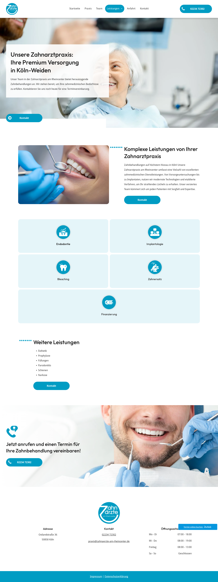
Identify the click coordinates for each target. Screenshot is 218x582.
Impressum (96, 576)
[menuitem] (75, 9)
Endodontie (63, 246)
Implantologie (155, 246)
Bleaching (63, 281)
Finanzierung (109, 316)
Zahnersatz (155, 281)
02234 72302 (109, 534)
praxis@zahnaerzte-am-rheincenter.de (109, 541)
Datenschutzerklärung (116, 576)
